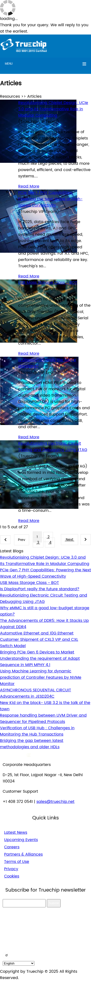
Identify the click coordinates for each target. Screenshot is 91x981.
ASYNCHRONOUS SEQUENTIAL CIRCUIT (35, 690)
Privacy (11, 869)
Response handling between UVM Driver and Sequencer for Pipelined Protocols (43, 718)
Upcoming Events (21, 840)
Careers (11, 847)
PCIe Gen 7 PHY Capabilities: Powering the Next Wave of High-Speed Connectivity (50, 199)
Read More (28, 186)
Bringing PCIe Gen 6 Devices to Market (37, 652)
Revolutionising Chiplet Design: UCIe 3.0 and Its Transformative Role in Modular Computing (53, 109)
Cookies (11, 876)
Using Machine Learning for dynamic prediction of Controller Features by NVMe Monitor (40, 677)
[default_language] (18, 963)
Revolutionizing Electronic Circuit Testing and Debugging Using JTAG (52, 446)
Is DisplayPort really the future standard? (39, 589)
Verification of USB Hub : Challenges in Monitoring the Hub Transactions (37, 731)
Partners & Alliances (23, 854)
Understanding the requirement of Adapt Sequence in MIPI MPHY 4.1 (40, 661)
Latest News (15, 832)
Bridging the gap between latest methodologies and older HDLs (31, 744)
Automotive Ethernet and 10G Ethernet (37, 633)
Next (69, 539)
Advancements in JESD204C (27, 696)
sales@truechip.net (55, 802)
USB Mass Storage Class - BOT (47, 282)
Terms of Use (16, 862)
